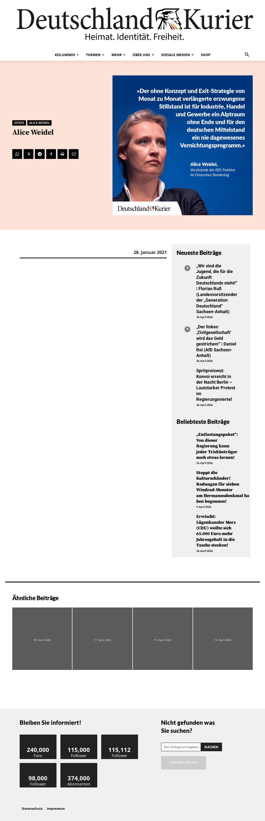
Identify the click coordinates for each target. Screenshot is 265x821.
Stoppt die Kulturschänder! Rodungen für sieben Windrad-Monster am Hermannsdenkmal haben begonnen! (222, 487)
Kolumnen (67, 54)
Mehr (119, 54)
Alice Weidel (39, 123)
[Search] (211, 747)
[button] (247, 55)
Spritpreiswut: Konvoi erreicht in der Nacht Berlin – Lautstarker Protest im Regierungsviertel (215, 385)
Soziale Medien (177, 54)
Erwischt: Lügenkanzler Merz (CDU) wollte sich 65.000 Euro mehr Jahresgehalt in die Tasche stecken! (216, 531)
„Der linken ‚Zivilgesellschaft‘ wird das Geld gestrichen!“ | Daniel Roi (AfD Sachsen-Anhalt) (216, 341)
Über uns (143, 54)
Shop (205, 54)
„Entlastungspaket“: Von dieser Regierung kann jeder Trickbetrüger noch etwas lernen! (217, 446)
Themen (95, 54)
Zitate (19, 123)
